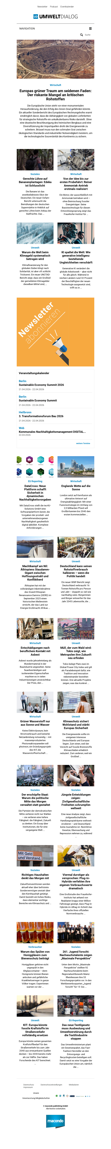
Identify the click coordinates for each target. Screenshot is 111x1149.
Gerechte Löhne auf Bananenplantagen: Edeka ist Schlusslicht (35, 183)
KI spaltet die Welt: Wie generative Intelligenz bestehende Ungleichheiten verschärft (76, 258)
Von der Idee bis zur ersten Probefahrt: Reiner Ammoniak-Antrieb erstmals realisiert (76, 184)
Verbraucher (35, 947)
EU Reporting (35, 482)
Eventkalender (67, 6)
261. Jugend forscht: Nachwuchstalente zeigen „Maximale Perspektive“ (76, 956)
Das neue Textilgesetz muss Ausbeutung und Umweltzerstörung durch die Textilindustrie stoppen (76, 1032)
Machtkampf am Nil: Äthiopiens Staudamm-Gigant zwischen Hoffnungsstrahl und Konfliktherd (35, 573)
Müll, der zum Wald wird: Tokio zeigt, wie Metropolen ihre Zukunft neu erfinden (75, 653)
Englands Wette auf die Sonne (75, 488)
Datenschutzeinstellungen (51, 1085)
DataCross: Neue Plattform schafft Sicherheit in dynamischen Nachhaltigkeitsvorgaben (35, 493)
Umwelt (35, 248)
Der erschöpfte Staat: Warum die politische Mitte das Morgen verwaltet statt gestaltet (35, 800)
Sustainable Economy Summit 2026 (41, 385)
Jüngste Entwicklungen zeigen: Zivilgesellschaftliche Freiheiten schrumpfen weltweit (76, 802)
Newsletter (42, 6)
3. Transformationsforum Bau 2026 (41, 417)
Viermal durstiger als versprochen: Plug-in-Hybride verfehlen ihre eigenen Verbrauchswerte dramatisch (76, 882)
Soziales (35, 174)
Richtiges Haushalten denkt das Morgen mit (35, 877)
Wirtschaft (55, 85)
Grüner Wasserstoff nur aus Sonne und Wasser (35, 724)
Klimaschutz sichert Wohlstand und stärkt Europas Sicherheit (75, 725)
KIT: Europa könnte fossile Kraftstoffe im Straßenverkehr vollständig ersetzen (35, 1031)
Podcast (54, 6)
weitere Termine (83, 444)
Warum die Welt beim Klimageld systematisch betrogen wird (35, 256)
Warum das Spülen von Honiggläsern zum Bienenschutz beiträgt (35, 956)
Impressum (28, 1088)
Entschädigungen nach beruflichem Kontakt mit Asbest (35, 652)
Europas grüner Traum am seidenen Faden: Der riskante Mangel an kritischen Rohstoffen (56, 95)
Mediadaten (74, 1085)
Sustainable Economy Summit (38, 401)
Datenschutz (28, 1085)
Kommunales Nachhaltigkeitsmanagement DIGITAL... (52, 432)
